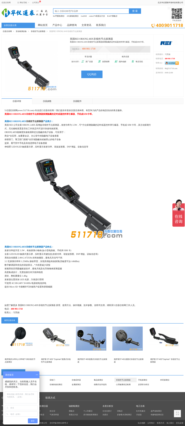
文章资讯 (86, 25)
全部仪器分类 (10, 25)
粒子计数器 (39, 415)
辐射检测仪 (74, 406)
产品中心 (57, 25)
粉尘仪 (52, 411)
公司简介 (35, 2)
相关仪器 (126, 57)
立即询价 (167, 25)
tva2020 (84, 16)
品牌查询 (72, 25)
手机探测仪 (142, 380)
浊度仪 (105, 415)
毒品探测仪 (98, 380)
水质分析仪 (108, 406)
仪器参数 (47, 101)
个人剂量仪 (87, 411)
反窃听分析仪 (143, 384)
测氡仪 (71, 411)
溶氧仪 (120, 411)
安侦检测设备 (21, 31)
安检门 (52, 380)
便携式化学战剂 (100, 384)
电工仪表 (140, 406)
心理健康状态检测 (123, 384)
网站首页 (43, 25)
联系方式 (50, 397)
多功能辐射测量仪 (90, 415)
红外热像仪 (140, 411)
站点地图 (141, 423)
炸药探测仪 (164, 380)
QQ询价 (92, 74)
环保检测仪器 (41, 406)
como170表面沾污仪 (97, 16)
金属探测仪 (76, 384)
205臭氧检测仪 (73, 16)
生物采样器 (76, 380)
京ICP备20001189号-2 (59, 423)
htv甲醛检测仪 (58, 16)
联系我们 (101, 25)
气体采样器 (54, 415)
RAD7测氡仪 (112, 16)
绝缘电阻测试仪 (157, 415)
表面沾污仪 (73, 415)
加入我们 (170, 423)
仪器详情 (17, 101)
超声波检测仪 (156, 411)
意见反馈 (179, 423)
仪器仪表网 (6, 3)
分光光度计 (107, 411)
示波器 (139, 415)
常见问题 (88, 57)
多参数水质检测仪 (124, 415)
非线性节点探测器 (38, 31)
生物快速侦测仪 (56, 384)
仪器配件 (77, 101)
